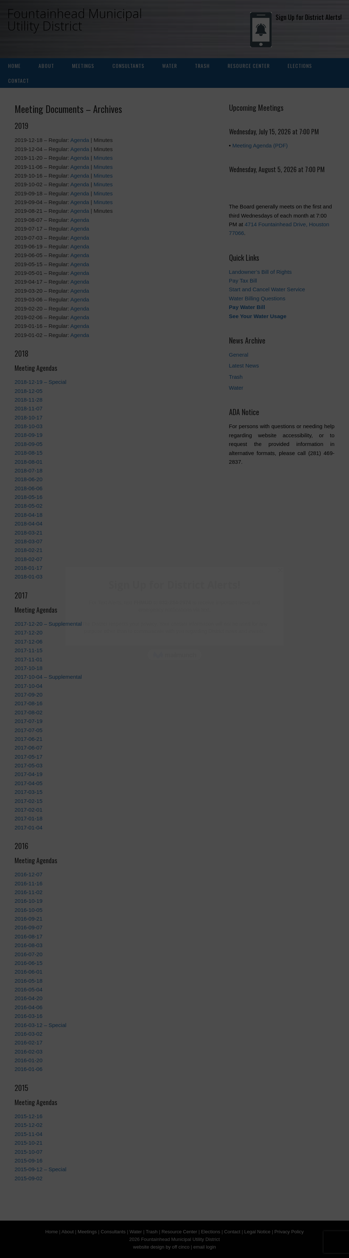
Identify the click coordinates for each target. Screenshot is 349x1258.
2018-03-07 (29, 541)
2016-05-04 (29, 989)
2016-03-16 (29, 1016)
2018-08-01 (29, 462)
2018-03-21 (29, 532)
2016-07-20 (29, 954)
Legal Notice (257, 1231)
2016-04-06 (29, 1007)
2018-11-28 (29, 400)
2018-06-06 (29, 488)
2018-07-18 (29, 470)
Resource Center (249, 65)
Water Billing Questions (257, 298)
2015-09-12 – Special (41, 1169)
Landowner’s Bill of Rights (260, 272)
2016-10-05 (29, 910)
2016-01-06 (29, 1069)
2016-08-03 (29, 945)
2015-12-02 (29, 1125)
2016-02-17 (29, 1042)
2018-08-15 (29, 453)
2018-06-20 (29, 479)
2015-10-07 (29, 1152)
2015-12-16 (29, 1116)
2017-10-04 (29, 686)
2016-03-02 (29, 1034)
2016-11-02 (29, 892)
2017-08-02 (29, 712)
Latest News (244, 365)
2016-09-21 (29, 919)
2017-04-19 (29, 774)
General (238, 355)
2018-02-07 (29, 559)
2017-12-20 (29, 632)
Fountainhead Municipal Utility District (74, 19)
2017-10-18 (29, 668)
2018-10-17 (29, 417)
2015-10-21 (29, 1143)
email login (204, 1247)
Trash (202, 65)
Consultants (128, 65)
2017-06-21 (29, 739)
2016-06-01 (29, 972)
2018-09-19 (29, 435)
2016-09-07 (29, 927)
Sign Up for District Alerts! (296, 17)
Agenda (79, 140)
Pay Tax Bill (243, 280)
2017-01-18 (29, 818)
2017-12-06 (29, 641)
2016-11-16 (29, 883)
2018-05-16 (29, 497)
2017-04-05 (29, 783)
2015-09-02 (29, 1178)
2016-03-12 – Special (41, 1025)
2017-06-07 (29, 747)
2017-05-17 (29, 757)
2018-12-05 (29, 391)
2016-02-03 (29, 1051)
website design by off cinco (161, 1247)
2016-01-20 (29, 1060)
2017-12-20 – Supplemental (48, 624)
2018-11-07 (29, 408)
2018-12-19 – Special (41, 382)
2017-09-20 (29, 694)
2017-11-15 (29, 650)
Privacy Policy (289, 1231)
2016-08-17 (29, 936)
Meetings (83, 65)
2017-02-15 (29, 801)
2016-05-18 (29, 981)
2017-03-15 (29, 792)
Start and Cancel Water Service (267, 289)
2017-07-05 (29, 730)
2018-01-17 (29, 568)
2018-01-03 (29, 576)
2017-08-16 (29, 703)
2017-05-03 (29, 765)
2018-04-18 (29, 515)
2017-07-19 (29, 721)
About (46, 65)
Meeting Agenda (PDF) (260, 145)
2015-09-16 (29, 1160)
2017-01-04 (29, 827)
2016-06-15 (29, 963)
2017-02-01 (29, 810)
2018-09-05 (29, 444)
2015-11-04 (29, 1134)
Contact (18, 80)
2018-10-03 (29, 426)
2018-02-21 (29, 550)
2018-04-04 (29, 523)
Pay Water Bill (247, 307)
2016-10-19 (29, 901)
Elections (300, 65)
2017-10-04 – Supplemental (48, 677)
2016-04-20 (29, 998)
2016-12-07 (29, 874)
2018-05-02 (29, 506)
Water (169, 65)
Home (14, 65)
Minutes (103, 158)
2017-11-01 (29, 659)
